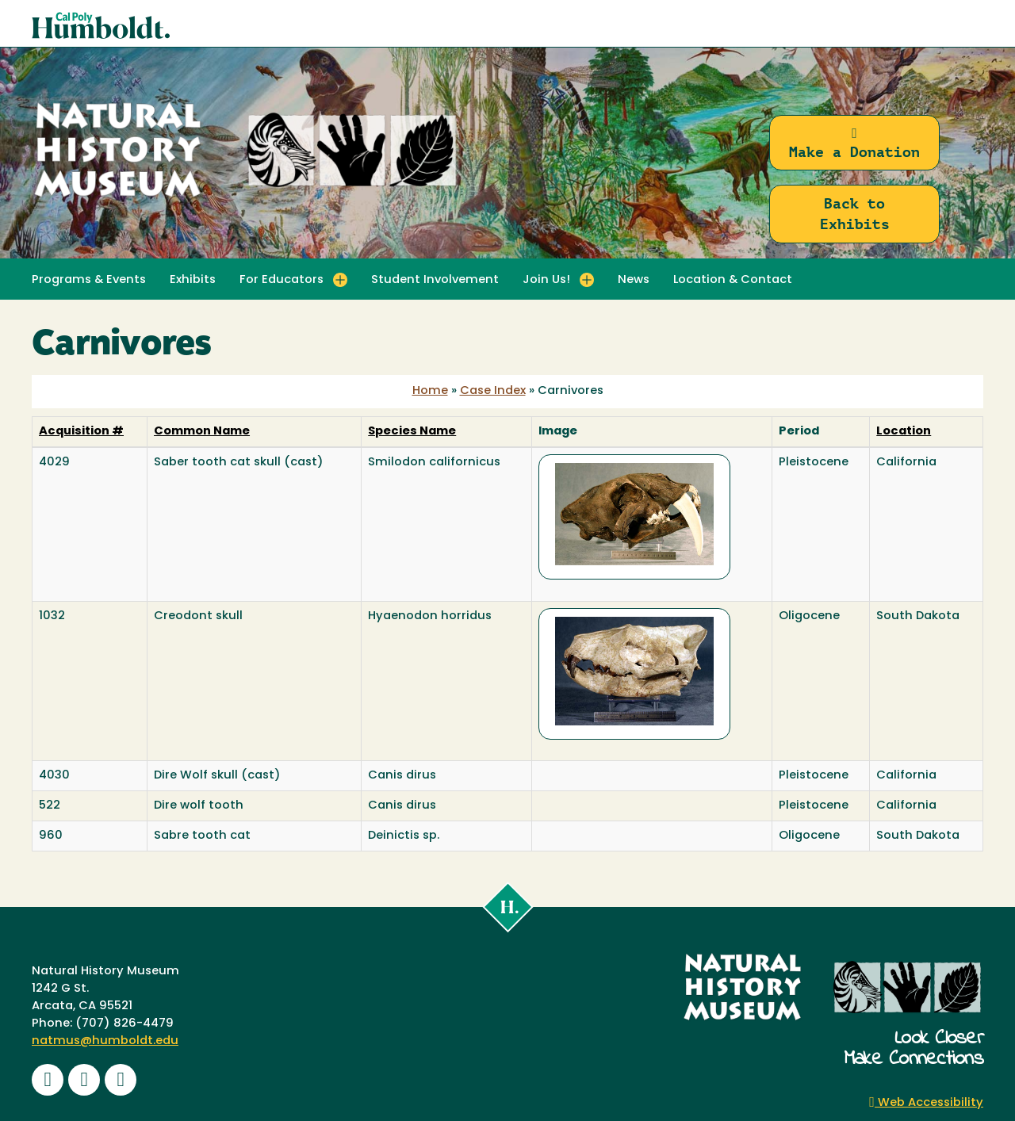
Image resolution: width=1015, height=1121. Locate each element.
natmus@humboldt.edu (105, 1041)
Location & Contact (732, 280)
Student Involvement (435, 280)
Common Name (202, 432)
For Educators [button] (281, 280)
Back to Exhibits (855, 213)
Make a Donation (854, 143)
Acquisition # (81, 432)
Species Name (412, 432)
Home (430, 391)
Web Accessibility (926, 1103)
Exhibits (193, 280)
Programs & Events (89, 280)
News (633, 280)
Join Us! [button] (546, 280)
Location (903, 432)
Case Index (493, 391)
